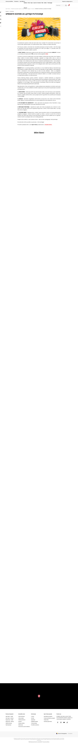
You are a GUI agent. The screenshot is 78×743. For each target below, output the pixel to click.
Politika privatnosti (21, 719)
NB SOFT (41, 741)
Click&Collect (46, 719)
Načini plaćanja (8, 724)
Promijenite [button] (70, 733)
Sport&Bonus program (48, 716)
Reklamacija (20, 724)
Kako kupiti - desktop (9, 718)
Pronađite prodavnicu (35, 724)
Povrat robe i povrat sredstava (24, 726)
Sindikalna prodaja (34, 721)
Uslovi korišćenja (21, 716)
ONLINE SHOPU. (48, 124)
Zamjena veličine (21, 723)
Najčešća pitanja (9, 723)
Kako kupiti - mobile (9, 716)
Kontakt (32, 718)
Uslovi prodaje (21, 718)
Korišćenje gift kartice (48, 721)
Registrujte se (69, 1)
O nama (32, 716)
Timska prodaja (34, 723)
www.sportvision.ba (34, 741)
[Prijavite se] (68, 5)
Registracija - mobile (9, 719)
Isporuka (20, 721)
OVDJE (46, 54)
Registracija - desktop (10, 721)
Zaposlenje (33, 719)
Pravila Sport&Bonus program (49, 718)
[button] (61, 5)
